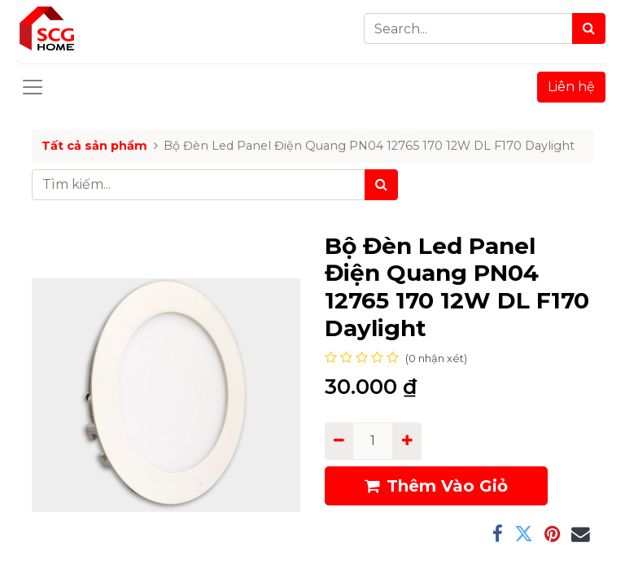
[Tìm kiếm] (381, 184)
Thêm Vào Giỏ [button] (436, 486)
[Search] (588, 28)
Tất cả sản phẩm (94, 145)
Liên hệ (571, 86)
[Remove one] (339, 441)
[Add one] (406, 441)
